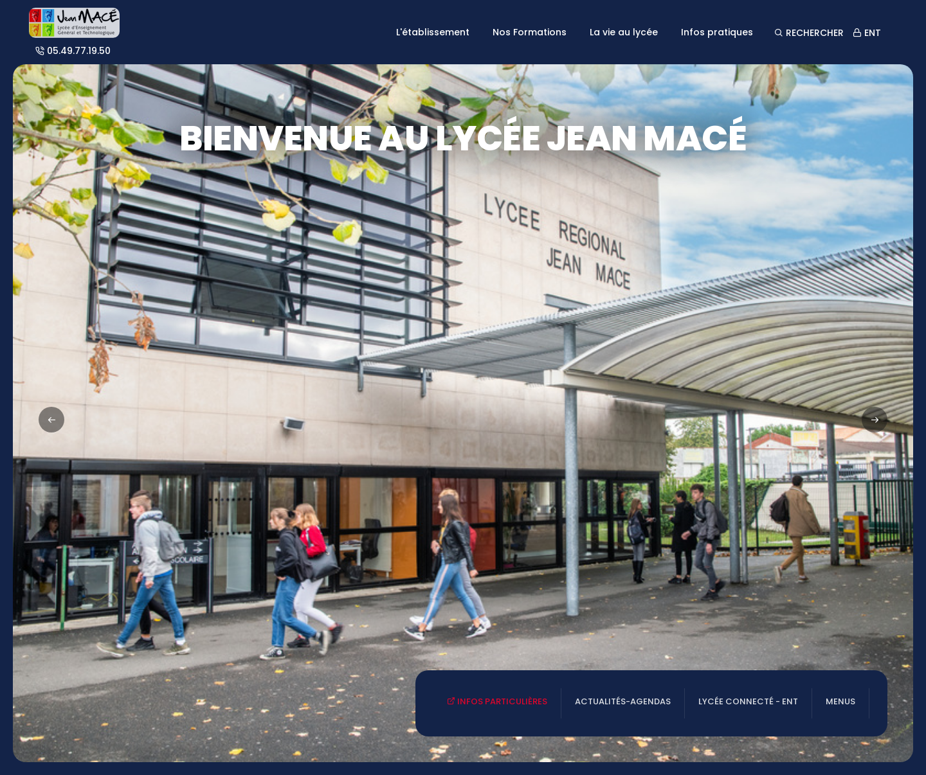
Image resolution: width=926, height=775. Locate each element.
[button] (874, 419)
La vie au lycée (624, 32)
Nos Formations (530, 32)
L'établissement (432, 32)
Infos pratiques (717, 32)
